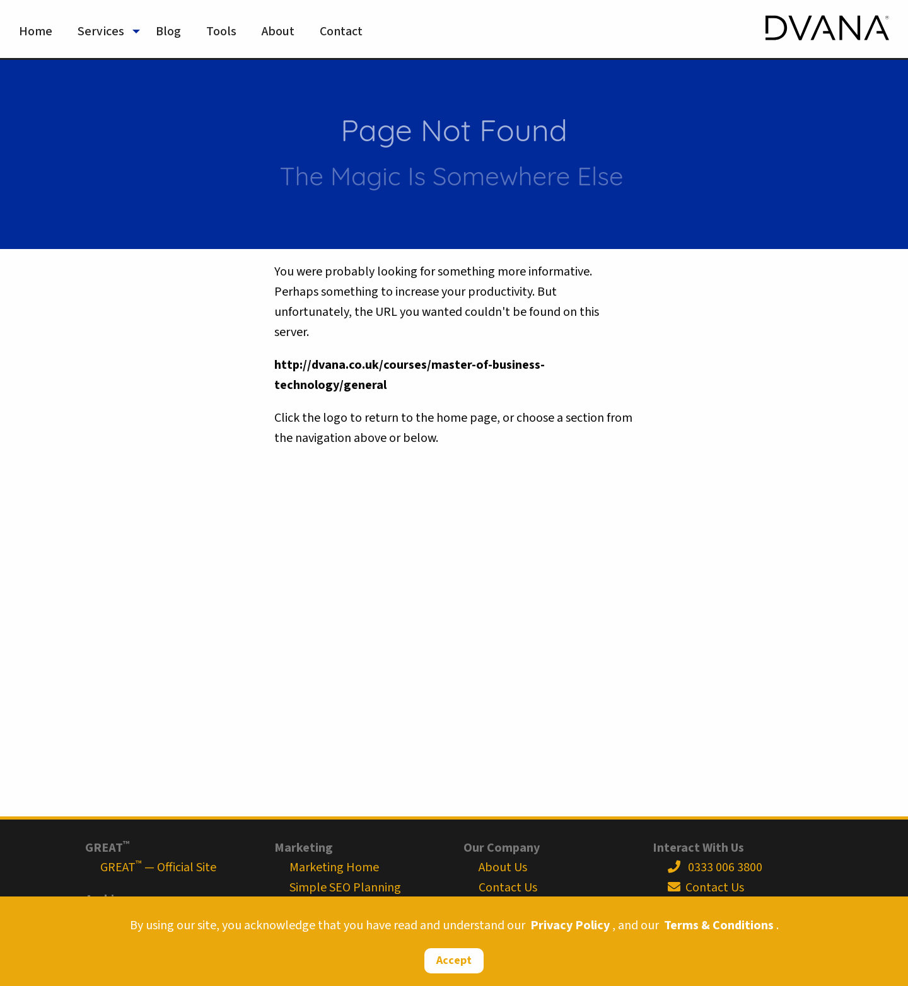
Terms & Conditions (719, 925)
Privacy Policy (570, 925)
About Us (503, 867)
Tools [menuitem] (221, 31)
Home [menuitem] (35, 31)
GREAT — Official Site (158, 867)
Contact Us (508, 887)
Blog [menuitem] (168, 31)
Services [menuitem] (101, 31)
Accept (454, 960)
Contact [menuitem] (341, 31)
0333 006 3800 (715, 867)
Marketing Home (334, 867)
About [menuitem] (278, 31)
